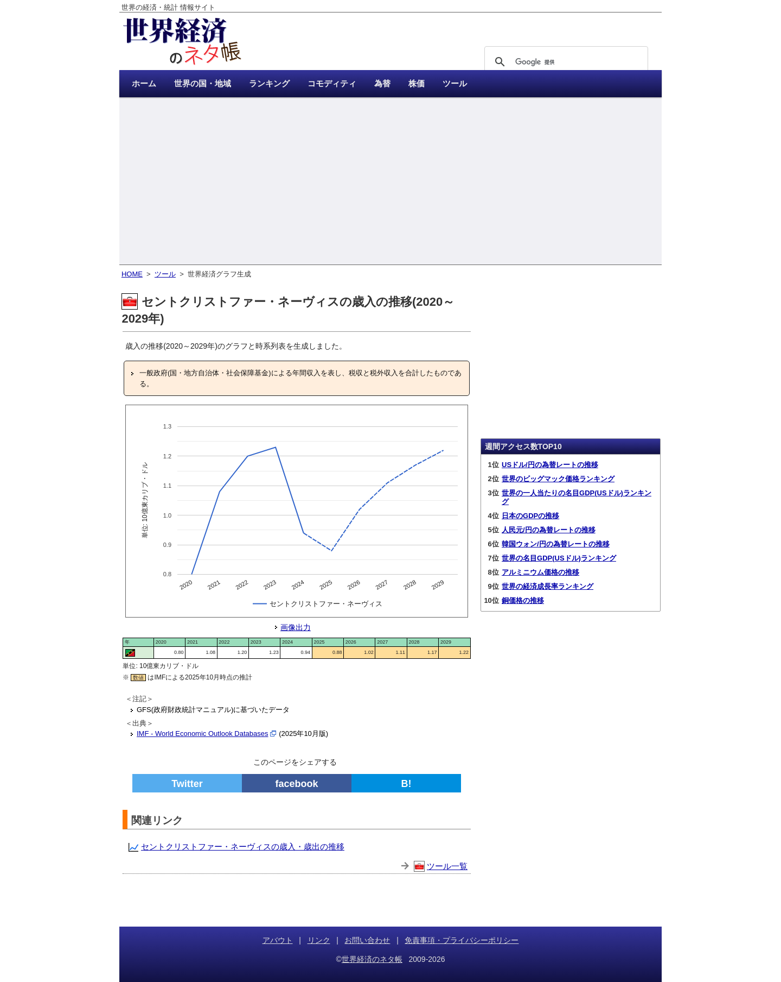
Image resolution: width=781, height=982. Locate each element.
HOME (132, 274)
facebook (296, 783)
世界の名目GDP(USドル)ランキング (559, 558)
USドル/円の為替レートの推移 (550, 465)
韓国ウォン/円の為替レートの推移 (556, 544)
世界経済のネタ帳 (372, 959)
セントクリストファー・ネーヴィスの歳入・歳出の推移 (242, 846)
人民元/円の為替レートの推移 (549, 530)
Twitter (187, 783)
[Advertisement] (390, 182)
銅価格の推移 (523, 600)
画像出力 (295, 627)
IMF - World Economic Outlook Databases (202, 733)
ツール (165, 274)
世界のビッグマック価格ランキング (558, 479)
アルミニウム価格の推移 (540, 572)
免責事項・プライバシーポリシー (461, 940)
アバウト (278, 940)
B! (406, 783)
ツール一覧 (447, 866)
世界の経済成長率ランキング (547, 586)
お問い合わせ (367, 940)
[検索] (564, 61)
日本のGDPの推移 (530, 516)
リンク (319, 940)
